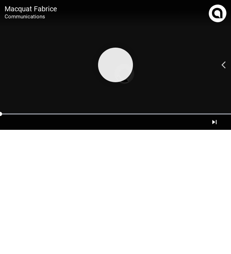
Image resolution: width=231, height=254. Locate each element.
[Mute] (223, 122)
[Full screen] (227, 122)
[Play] (115, 65)
